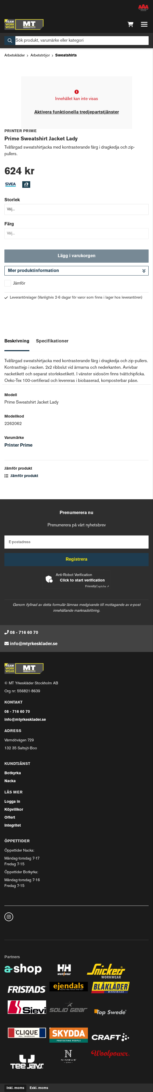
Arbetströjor (40, 55)
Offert (9, 817)
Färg (9, 224)
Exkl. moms (39, 1088)
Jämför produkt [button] (21, 476)
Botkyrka (12, 773)
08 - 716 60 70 (24, 633)
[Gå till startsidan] (24, 24)
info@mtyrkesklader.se (33, 644)
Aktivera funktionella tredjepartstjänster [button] (76, 112)
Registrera (76, 559)
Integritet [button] (12, 825)
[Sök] (76, 40)
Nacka (10, 781)
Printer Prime (18, 445)
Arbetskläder (14, 55)
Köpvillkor (13, 810)
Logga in (12, 802)
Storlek (12, 200)
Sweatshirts (66, 55)
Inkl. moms (15, 1088)
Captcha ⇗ (97, 586)
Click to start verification (82, 580)
